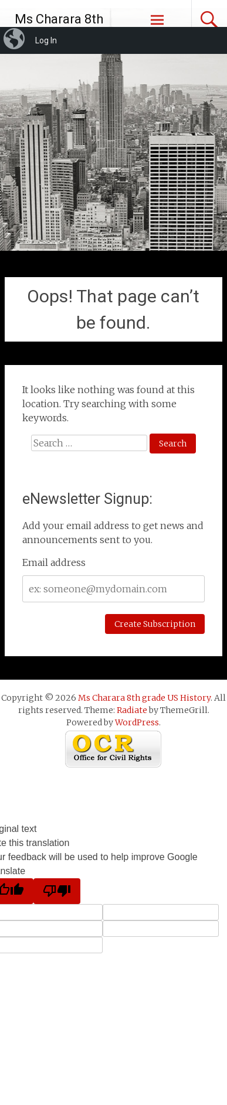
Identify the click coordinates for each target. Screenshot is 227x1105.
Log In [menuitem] (46, 40)
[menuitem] (15, 40)
